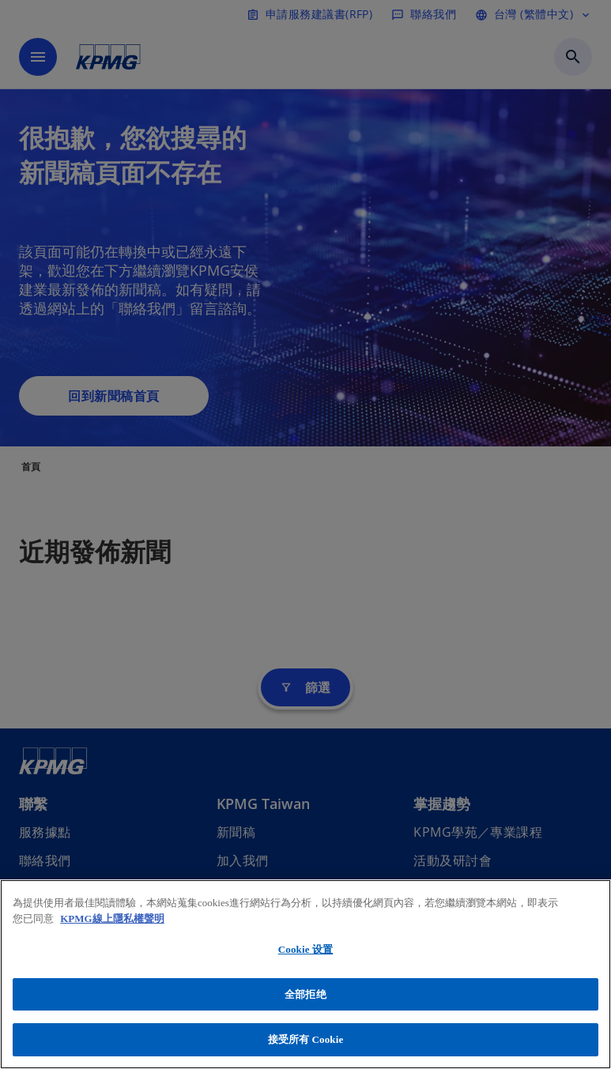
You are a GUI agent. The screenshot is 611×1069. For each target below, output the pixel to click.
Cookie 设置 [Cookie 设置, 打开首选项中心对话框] (305, 949)
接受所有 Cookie (306, 1039)
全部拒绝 (305, 994)
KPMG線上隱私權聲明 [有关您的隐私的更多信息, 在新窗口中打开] (112, 918)
